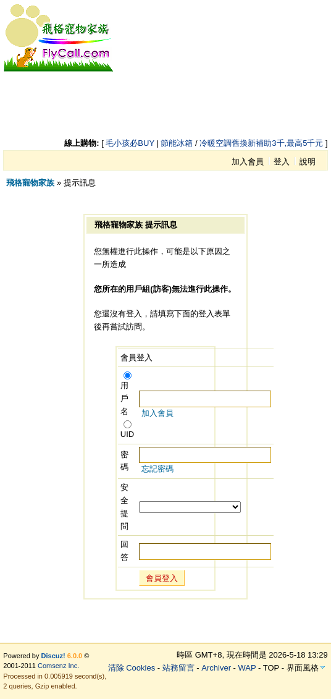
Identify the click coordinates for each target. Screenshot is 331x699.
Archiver (216, 667)
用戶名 (126, 394)
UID (127, 430)
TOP (271, 667)
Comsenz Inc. (58, 665)
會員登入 (162, 578)
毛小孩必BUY (130, 143)
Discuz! (53, 655)
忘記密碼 (157, 468)
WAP (247, 667)
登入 (282, 161)
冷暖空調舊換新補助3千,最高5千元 (261, 143)
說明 (308, 161)
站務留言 (178, 667)
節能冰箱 (177, 143)
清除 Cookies (132, 667)
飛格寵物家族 (30, 182)
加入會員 (248, 161)
